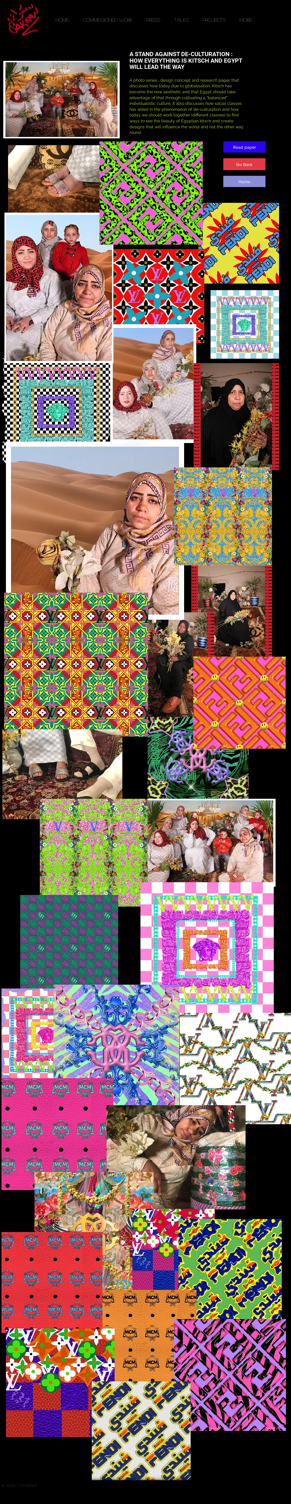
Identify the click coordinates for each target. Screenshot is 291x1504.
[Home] (244, 181)
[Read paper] (244, 147)
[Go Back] (244, 164)
